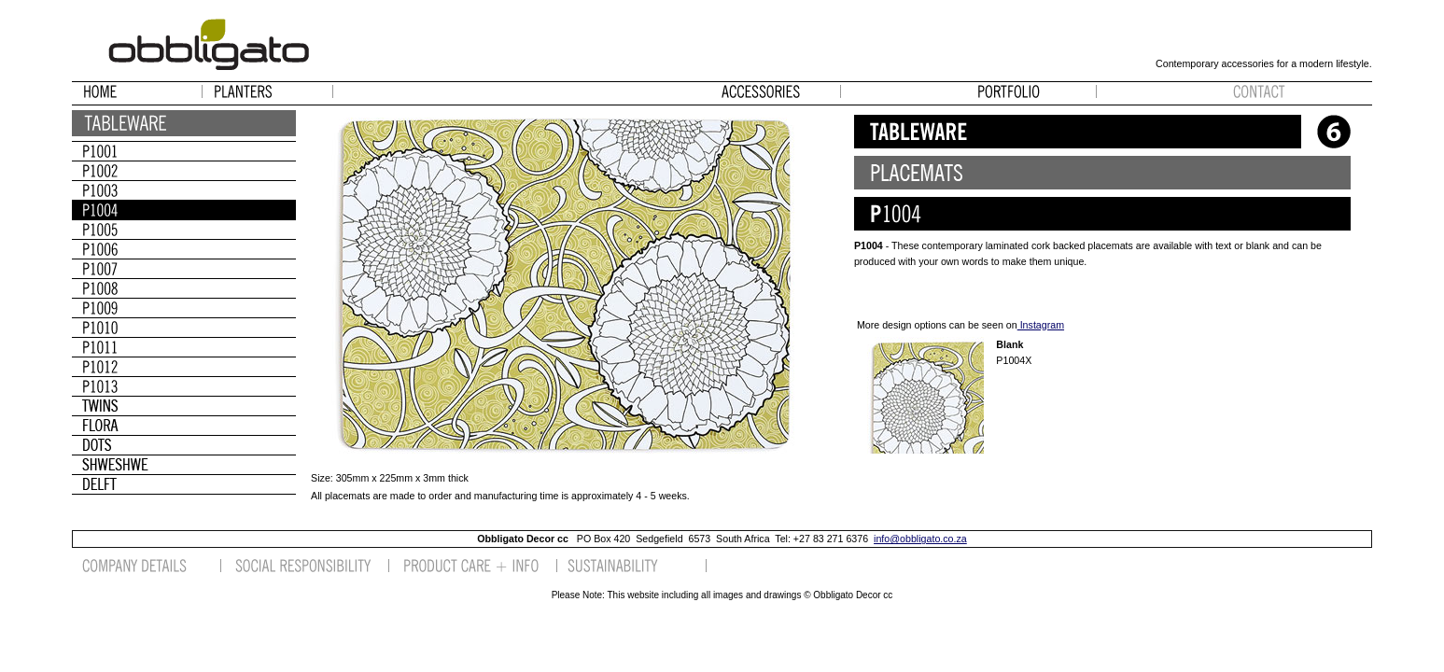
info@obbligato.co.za (920, 538)
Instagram (1040, 324)
